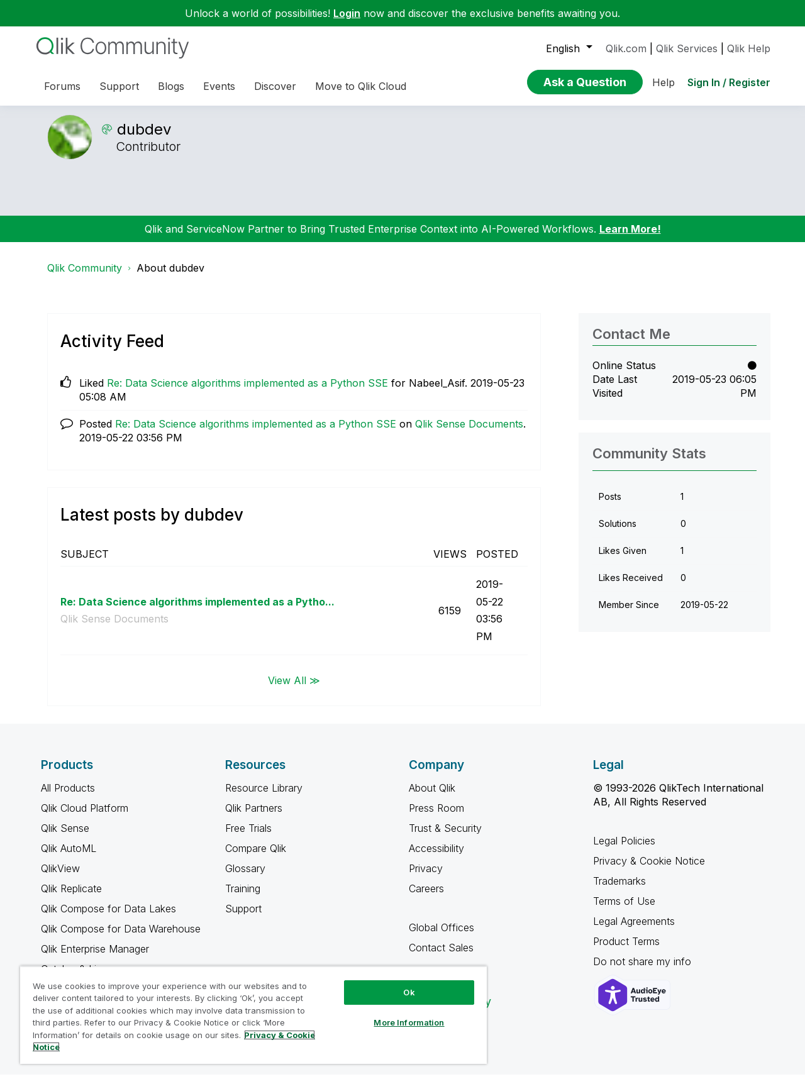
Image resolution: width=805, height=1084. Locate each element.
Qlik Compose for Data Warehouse (121, 938)
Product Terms (626, 950)
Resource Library (264, 797)
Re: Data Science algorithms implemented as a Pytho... (197, 611)
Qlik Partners (253, 817)
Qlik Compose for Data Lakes (108, 918)
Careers (426, 898)
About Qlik (432, 797)
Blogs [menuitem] (171, 86)
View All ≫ (294, 689)
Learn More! (630, 238)
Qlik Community (84, 277)
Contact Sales (441, 957)
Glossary (245, 877)
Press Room (436, 817)
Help (663, 82)
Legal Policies (624, 850)
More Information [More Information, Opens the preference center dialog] (409, 1022)
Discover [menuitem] (275, 86)
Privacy (426, 877)
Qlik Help (748, 48)
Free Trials (248, 837)
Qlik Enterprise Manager (95, 958)
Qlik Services (687, 48)
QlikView (60, 877)
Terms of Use (624, 910)
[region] (253, 1015)
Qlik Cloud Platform (84, 817)
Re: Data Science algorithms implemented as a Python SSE (247, 392)
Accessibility (436, 857)
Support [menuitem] (119, 86)
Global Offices (441, 937)
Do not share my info (643, 971)
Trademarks (619, 890)
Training (242, 898)
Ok (408, 992)
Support (243, 918)
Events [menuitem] (219, 86)
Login (346, 13)
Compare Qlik (255, 857)
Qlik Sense (65, 837)
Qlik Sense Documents (469, 433)
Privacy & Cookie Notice (649, 870)
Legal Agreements (634, 930)
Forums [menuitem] (62, 86)
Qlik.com (626, 48)
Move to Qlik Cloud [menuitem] (360, 86)
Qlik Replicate (71, 898)
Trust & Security (445, 837)
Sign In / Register (728, 82)
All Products (68, 797)
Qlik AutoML (68, 857)
